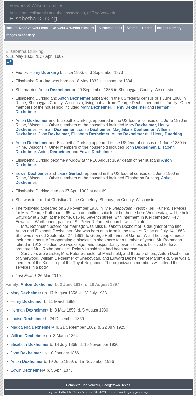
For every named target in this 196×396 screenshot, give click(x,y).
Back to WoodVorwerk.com (27, 28)
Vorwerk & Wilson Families (73, 28)
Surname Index (110, 28)
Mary (95, 107)
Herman (56, 129)
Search (132, 28)
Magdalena (133, 129)
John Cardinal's (75, 392)
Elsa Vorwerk (90, 385)
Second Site (91, 392)
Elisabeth (90, 134)
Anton (54, 90)
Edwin (95, 152)
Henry (44, 72)
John (53, 134)
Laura (70, 173)
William (28, 336)
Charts (147, 28)
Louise (93, 129)
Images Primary (169, 28)
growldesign (141, 392)
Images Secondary (20, 35)
